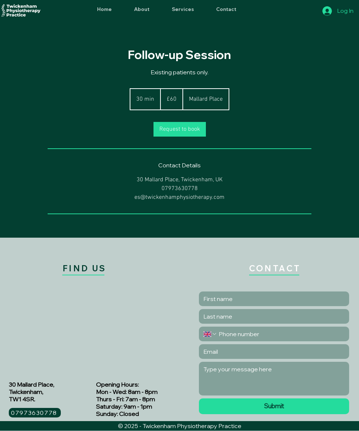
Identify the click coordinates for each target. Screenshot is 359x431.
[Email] (272, 351)
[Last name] (272, 316)
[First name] (272, 298)
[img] (21, 16)
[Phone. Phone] (281, 334)
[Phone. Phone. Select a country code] (210, 334)
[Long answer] (274, 379)
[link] (179, 129)
